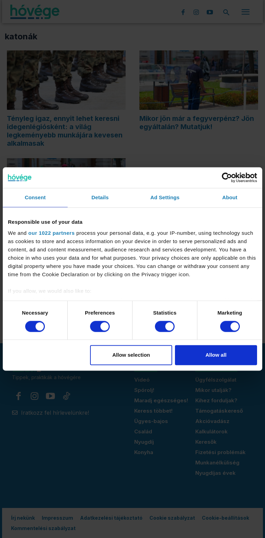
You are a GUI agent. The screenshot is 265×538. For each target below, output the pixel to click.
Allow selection (131, 355)
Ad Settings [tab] (164, 197)
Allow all (215, 355)
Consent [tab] (35, 197)
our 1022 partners (51, 233)
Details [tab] (100, 197)
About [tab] (229, 197)
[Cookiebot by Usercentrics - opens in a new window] (227, 177)
